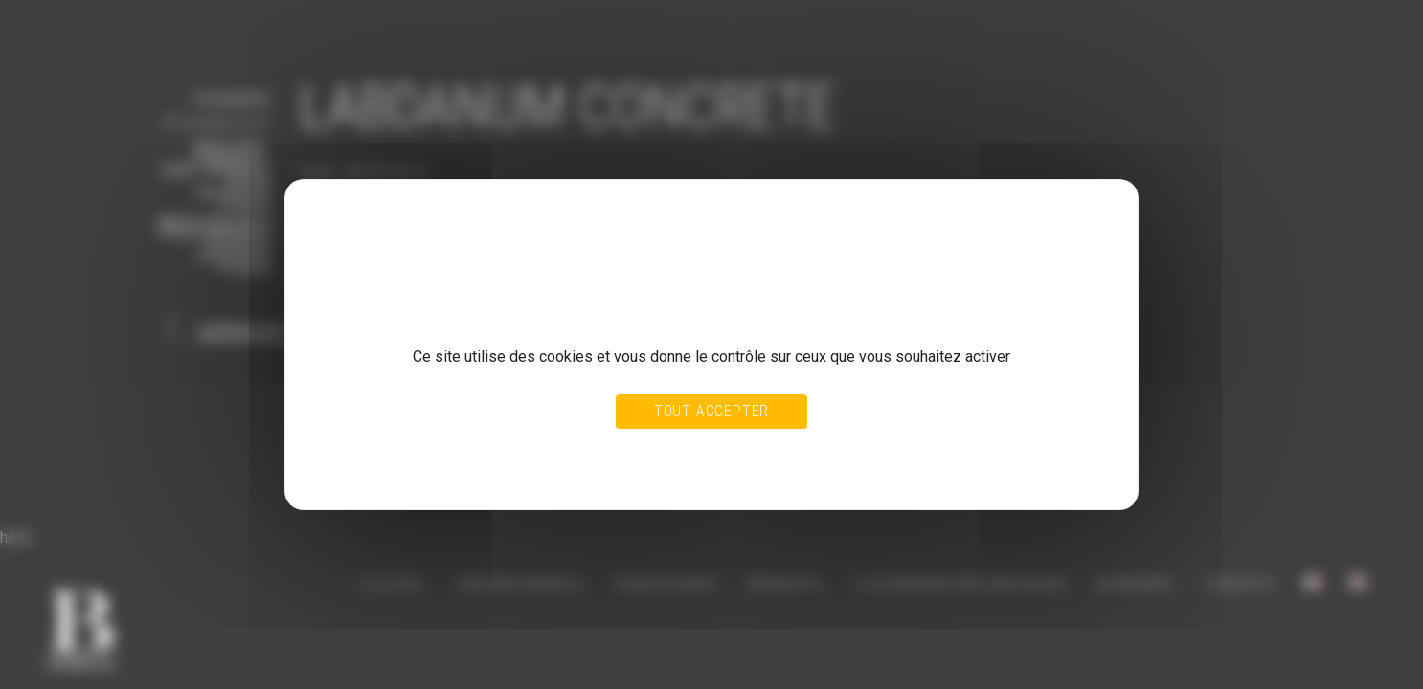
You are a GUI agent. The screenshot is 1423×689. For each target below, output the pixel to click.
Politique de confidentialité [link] (397, 470)
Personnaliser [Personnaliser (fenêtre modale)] (754, 451)
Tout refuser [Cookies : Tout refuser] (666, 451)
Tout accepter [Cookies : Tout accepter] (711, 411)
